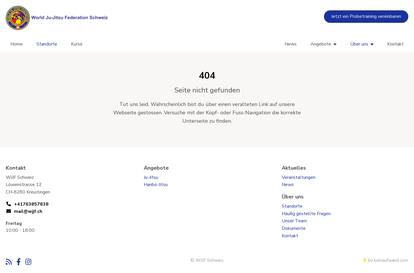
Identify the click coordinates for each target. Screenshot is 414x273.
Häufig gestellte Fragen (306, 214)
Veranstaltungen (298, 177)
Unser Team (294, 221)
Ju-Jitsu (151, 177)
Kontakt (395, 44)
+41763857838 (31, 204)
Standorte (47, 44)
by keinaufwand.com (385, 260)
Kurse (77, 44)
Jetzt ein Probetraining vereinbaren (366, 16)
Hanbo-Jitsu (156, 184)
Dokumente (294, 228)
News (291, 44)
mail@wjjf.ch (28, 211)
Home (16, 44)
